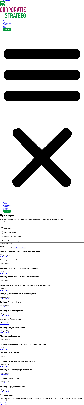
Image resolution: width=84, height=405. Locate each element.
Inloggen (7, 29)
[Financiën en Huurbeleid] (2, 229)
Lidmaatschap (7, 23)
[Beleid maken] (2, 225)
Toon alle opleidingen (6, 243)
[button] (42, 115)
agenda (5, 248)
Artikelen (5, 24)
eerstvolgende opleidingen (19, 248)
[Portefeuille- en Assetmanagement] (2, 233)
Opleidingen (6, 20)
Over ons (5, 26)
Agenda (5, 21)
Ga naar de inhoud (5, 0)
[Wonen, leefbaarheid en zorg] (2, 238)
